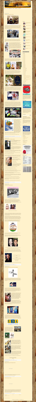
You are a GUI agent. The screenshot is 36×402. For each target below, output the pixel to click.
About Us (5, 8)
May (24, 73)
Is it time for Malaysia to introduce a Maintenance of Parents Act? (28, 40)
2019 (23, 59)
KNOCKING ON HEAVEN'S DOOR (9, 14)
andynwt (19, 399)
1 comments (12, 376)
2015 (23, 62)
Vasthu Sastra (16, 360)
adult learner (7, 360)
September (25, 70)
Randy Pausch (6, 70)
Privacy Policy (19, 8)
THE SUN (24, 139)
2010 (23, 66)
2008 (23, 82)
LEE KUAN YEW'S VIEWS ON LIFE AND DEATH (28, 28)
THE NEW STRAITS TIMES (25, 137)
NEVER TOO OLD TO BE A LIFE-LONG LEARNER (11, 267)
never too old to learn (12, 360)
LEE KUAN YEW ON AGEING (28, 25)
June (24, 72)
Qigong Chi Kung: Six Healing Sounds (10, 362)
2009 (23, 67)
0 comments (12, 393)
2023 (23, 56)
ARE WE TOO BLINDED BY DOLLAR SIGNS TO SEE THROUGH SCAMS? (28, 31)
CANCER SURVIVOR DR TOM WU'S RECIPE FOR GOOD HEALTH (28, 23)
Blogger (23, 399)
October (24, 69)
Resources (13, 8)
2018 (23, 60)
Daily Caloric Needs (25, 142)
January (24, 81)
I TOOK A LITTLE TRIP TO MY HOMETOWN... (28, 34)
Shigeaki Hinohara (7, 182)
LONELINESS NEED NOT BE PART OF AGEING (28, 42)
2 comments (12, 264)
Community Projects (10, 8)
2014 (23, 63)
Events (7, 8)
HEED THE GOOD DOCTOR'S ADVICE (10, 139)
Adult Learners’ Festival (9, 316)
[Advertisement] (15, 11)
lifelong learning (9, 360)
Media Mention (16, 8)
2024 (23, 55)
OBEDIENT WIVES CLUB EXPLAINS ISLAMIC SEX (28, 45)
